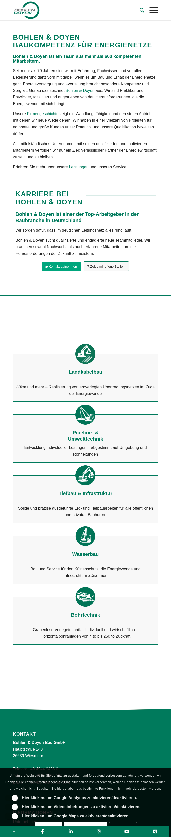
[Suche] (139, 10)
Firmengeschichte (42, 114)
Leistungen (78, 167)
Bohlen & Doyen (80, 90)
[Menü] (151, 10)
